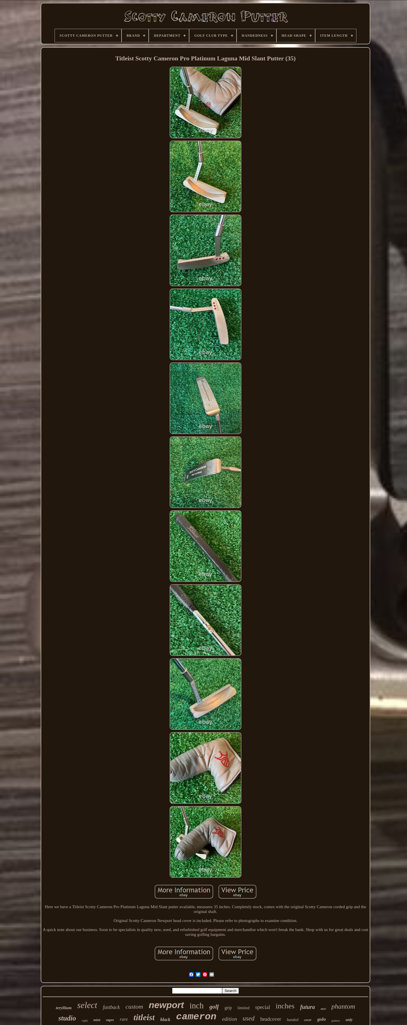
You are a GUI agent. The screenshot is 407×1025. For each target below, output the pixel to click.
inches (285, 1006)
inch (197, 1005)
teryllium (64, 1008)
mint (96, 1020)
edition (229, 1019)
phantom (343, 1006)
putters (336, 1020)
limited (243, 1008)
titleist (144, 1017)
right (85, 1020)
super (110, 1020)
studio (67, 1018)
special (262, 1007)
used (248, 1018)
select (87, 1005)
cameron (196, 1016)
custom (134, 1006)
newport (166, 1005)
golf (214, 1006)
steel (323, 1008)
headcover (270, 1019)
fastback (111, 1007)
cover (308, 1020)
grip (228, 1007)
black (165, 1019)
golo (321, 1019)
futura (307, 1007)
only (349, 1020)
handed (292, 1020)
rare (124, 1019)
